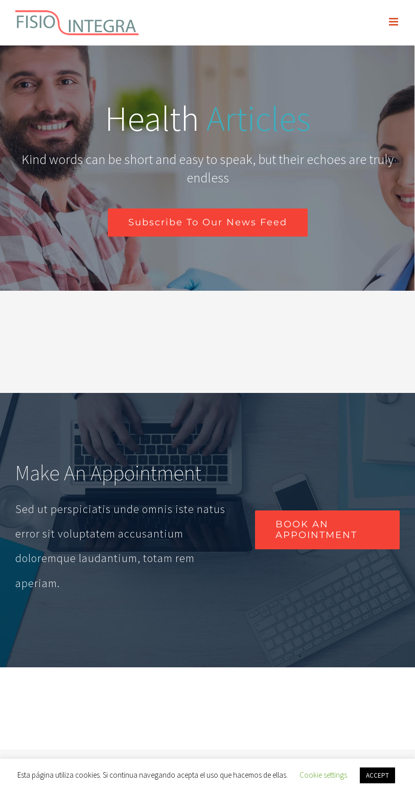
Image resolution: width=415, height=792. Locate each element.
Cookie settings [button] (323, 775)
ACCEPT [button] (377, 775)
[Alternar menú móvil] (394, 21)
